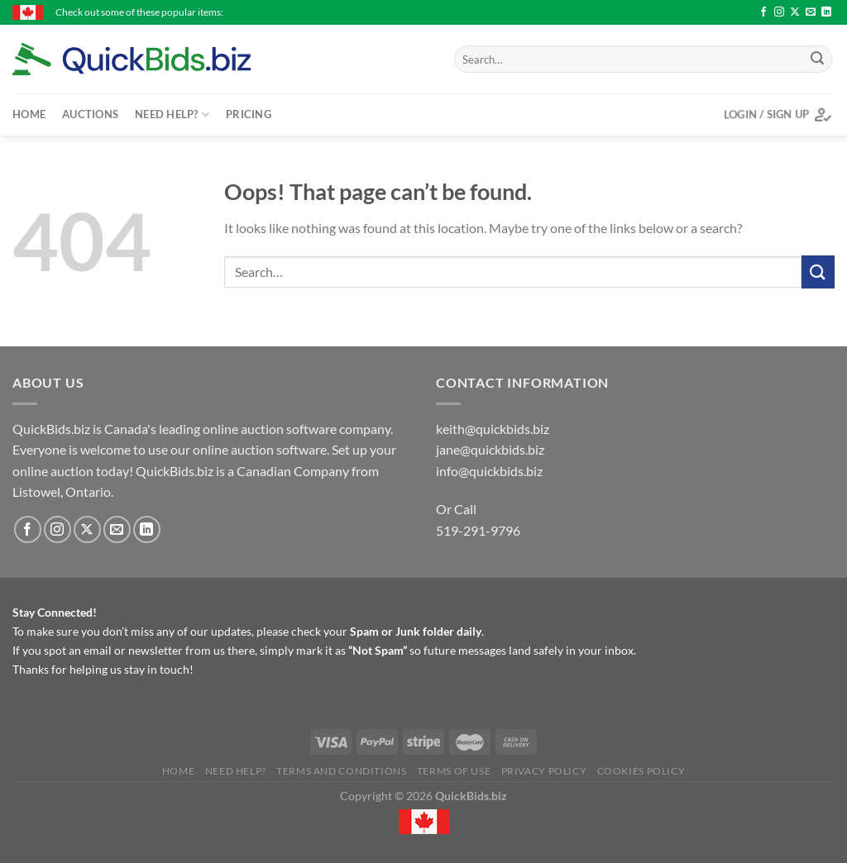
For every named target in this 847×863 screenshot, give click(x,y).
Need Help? (172, 114)
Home (28, 114)
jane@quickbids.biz (490, 449)
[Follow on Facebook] (763, 12)
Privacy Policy (544, 771)
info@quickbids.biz (489, 471)
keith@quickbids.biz (492, 428)
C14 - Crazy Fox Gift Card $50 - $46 (752, 12)
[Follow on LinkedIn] (826, 12)
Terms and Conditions (341, 771)
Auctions (90, 114)
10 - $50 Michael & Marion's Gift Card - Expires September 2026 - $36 (501, 12)
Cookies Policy (641, 771)
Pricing (248, 114)
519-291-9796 (478, 530)
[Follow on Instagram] (779, 12)
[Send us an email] (811, 12)
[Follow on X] (795, 12)
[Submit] (817, 59)
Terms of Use (453, 771)
